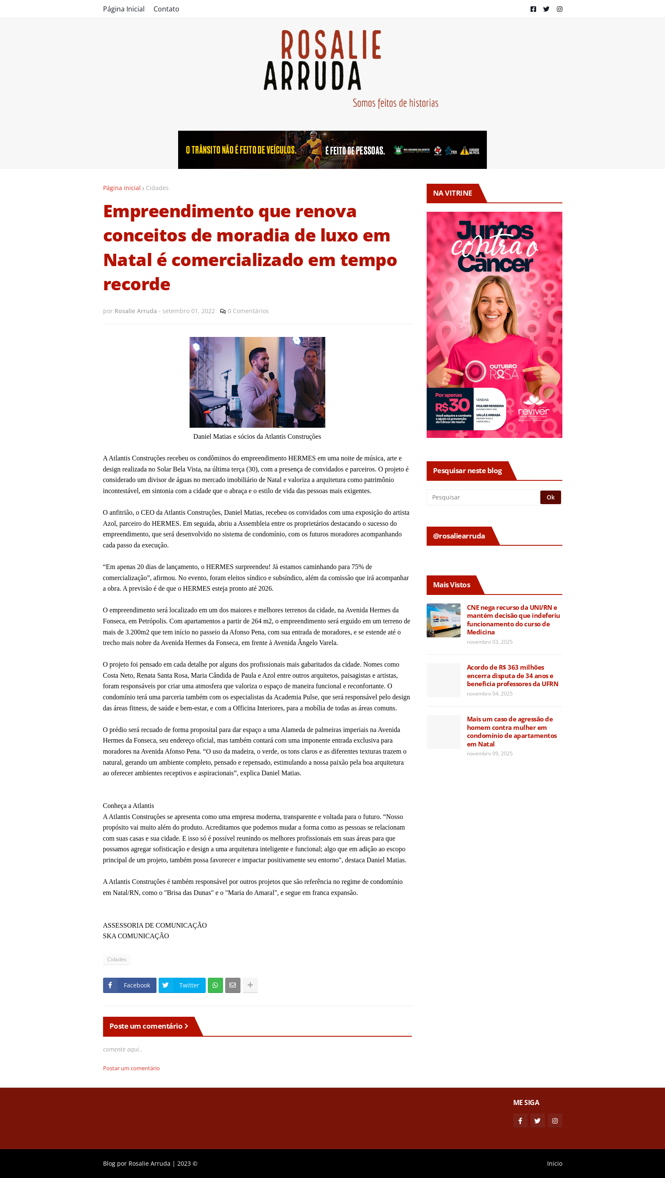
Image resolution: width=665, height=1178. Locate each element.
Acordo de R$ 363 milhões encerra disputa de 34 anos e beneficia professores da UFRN (513, 675)
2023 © (187, 1163)
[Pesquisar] (484, 497)
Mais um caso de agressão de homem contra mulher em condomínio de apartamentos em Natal (512, 731)
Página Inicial (124, 9)
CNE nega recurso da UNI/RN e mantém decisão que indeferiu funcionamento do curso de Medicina (513, 620)
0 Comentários (248, 311)
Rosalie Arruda (149, 1163)
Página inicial (122, 188)
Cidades (157, 188)
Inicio (554, 1163)
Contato (166, 9)
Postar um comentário (131, 1068)
